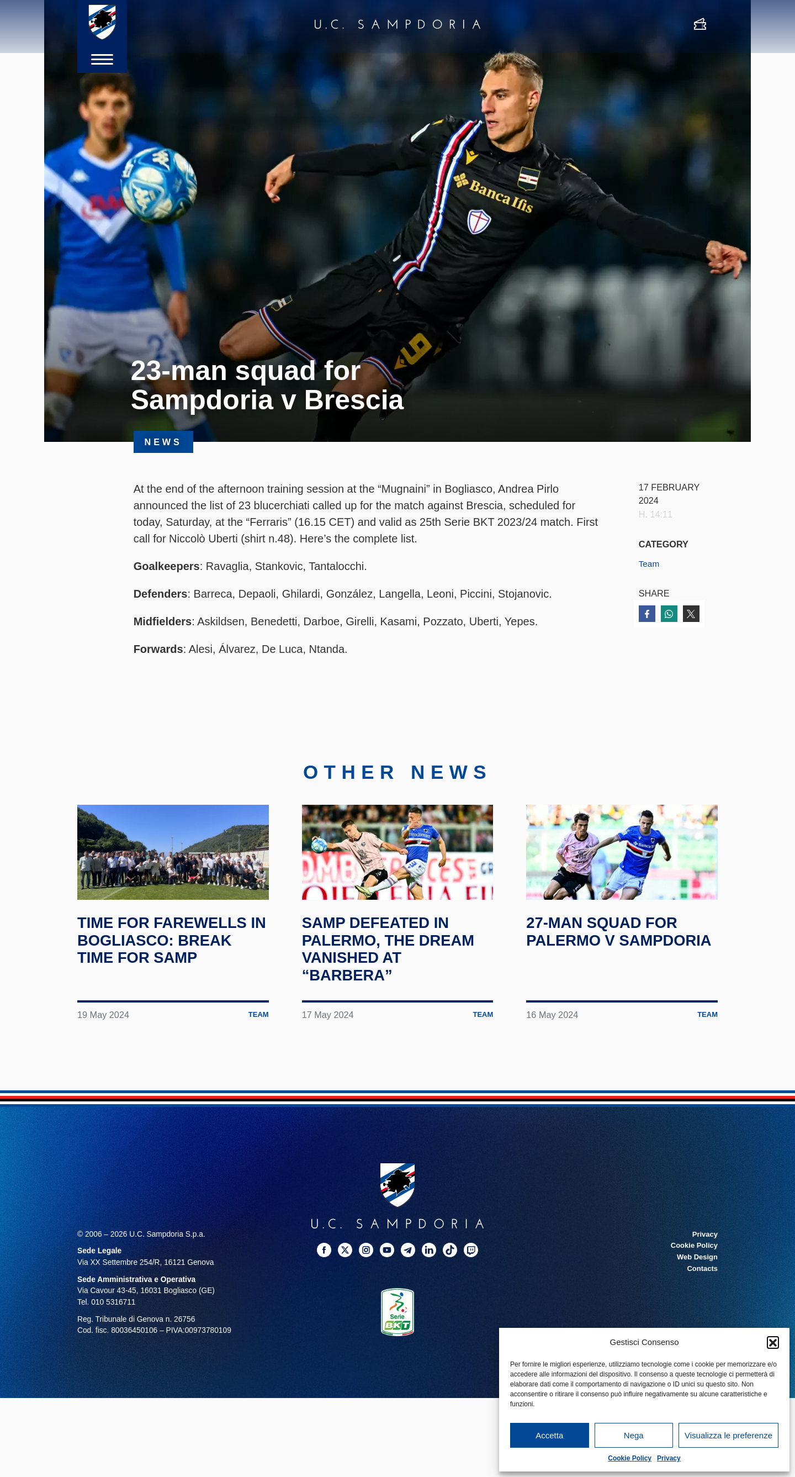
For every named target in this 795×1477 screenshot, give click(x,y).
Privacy (669, 1458)
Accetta (549, 1435)
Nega (634, 1435)
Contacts (701, 1292)
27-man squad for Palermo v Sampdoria (609, 963)
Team (650, 563)
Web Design (696, 1280)
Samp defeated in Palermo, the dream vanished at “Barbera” (396, 972)
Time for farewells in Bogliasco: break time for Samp (172, 963)
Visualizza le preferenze (728, 1435)
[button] (772, 1342)
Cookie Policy (629, 1458)
